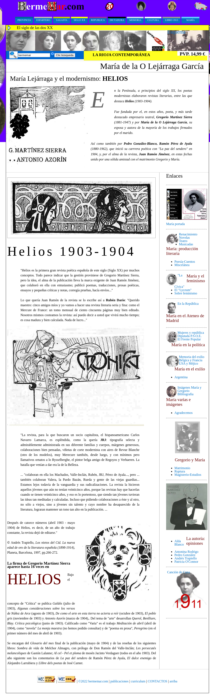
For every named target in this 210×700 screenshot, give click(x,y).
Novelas (184, 237)
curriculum (138, 681)
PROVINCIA (24, 20)
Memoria (135, 20)
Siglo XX (79, 20)
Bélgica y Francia (190, 360)
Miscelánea (182, 265)
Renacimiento (188, 234)
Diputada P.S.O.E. (190, 336)
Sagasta (61, 20)
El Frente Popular (189, 339)
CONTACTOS (157, 681)
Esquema (176, 32)
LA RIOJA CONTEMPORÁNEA (121, 55)
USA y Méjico (188, 363)
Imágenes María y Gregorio (190, 389)
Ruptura (179, 471)
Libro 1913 (171, 20)
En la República (188, 303)
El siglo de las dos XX (35, 27)
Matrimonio (182, 468)
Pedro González (185, 555)
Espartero (43, 20)
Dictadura (117, 20)
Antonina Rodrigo (186, 551)
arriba (173, 681)
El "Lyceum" (183, 290)
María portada (175, 224)
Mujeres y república (191, 332)
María (190, 20)
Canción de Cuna (178, 572)
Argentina (181, 377)
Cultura (153, 20)
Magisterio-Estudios (187, 474)
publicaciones (119, 681)
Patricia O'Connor (186, 561)
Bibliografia (185, 394)
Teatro (183, 241)
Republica (98, 20)
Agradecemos (183, 412)
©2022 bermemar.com (93, 681)
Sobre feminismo (185, 293)
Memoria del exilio (191, 357)
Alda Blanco (179, 542)
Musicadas (186, 244)
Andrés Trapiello (185, 558)
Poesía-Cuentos (184, 261)
